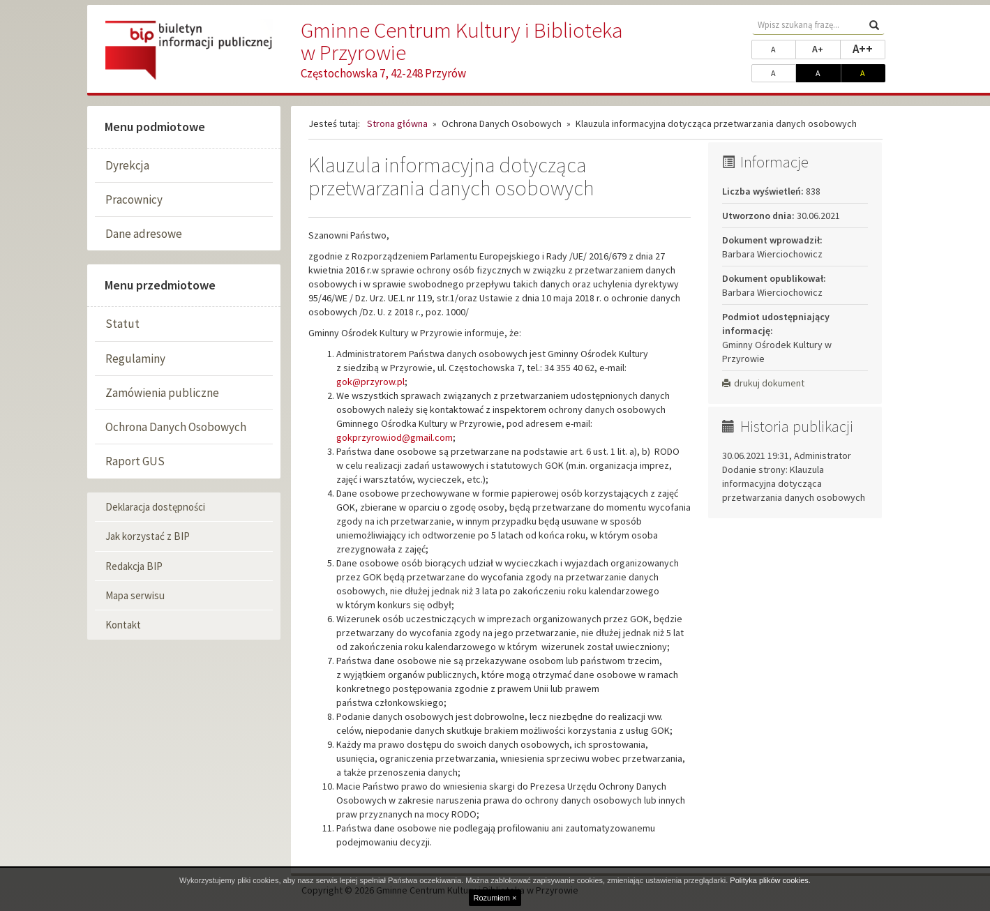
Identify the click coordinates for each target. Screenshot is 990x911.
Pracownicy (134, 199)
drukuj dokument (763, 383)
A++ (869, 48)
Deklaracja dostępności (155, 506)
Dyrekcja (127, 165)
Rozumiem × (494, 898)
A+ (826, 48)
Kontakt (123, 624)
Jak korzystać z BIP (147, 536)
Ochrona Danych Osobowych (175, 427)
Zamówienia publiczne (162, 392)
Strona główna (397, 123)
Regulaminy (135, 358)
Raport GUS (135, 461)
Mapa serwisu (135, 595)
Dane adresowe (143, 233)
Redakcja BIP (134, 566)
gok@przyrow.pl (370, 381)
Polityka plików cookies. (770, 880)
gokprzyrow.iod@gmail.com (394, 437)
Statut (122, 323)
